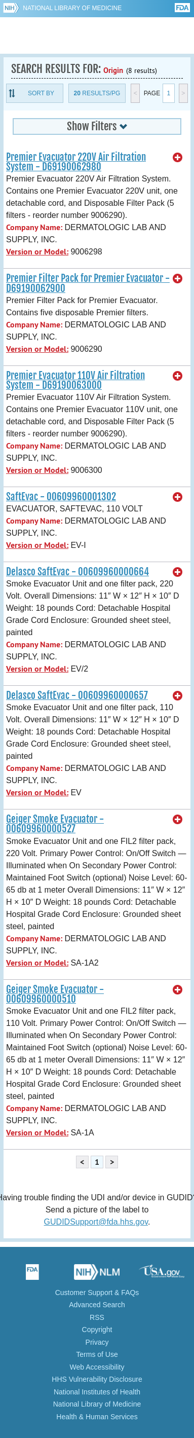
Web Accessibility (97, 1367)
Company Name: (34, 227)
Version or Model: (37, 251)
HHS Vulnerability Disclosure (97, 1379)
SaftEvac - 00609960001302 (61, 497)
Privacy (97, 1342)
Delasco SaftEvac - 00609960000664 (77, 572)
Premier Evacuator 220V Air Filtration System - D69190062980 (76, 162)
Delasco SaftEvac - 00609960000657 (77, 695)
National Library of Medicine (72, 8)
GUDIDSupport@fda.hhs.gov (96, 1222)
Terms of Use (97, 1354)
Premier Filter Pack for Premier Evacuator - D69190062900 (88, 283)
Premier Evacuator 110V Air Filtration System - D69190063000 (75, 380)
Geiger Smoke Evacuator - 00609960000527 (55, 824)
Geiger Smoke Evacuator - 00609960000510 (55, 994)
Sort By (41, 93)
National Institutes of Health (97, 1392)
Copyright (97, 1329)
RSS (97, 1317)
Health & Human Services (96, 1417)
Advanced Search (97, 1305)
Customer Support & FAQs (97, 1292)
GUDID (97, 35)
